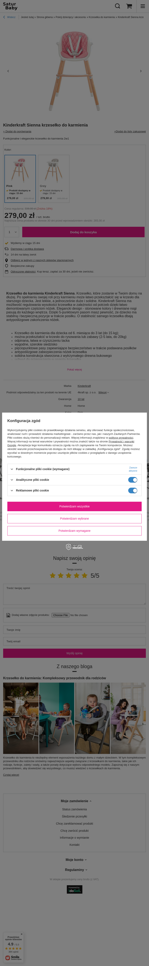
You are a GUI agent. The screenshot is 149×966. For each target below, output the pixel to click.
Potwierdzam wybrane (74, 518)
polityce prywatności (121, 437)
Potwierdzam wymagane (75, 530)
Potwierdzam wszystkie (74, 506)
